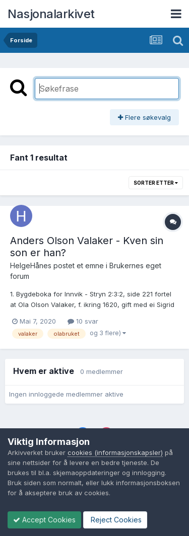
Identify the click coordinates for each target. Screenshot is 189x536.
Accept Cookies (44, 519)
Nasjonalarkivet (51, 14)
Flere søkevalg (144, 117)
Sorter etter (156, 183)
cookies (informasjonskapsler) (115, 452)
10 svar (83, 321)
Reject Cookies (115, 519)
